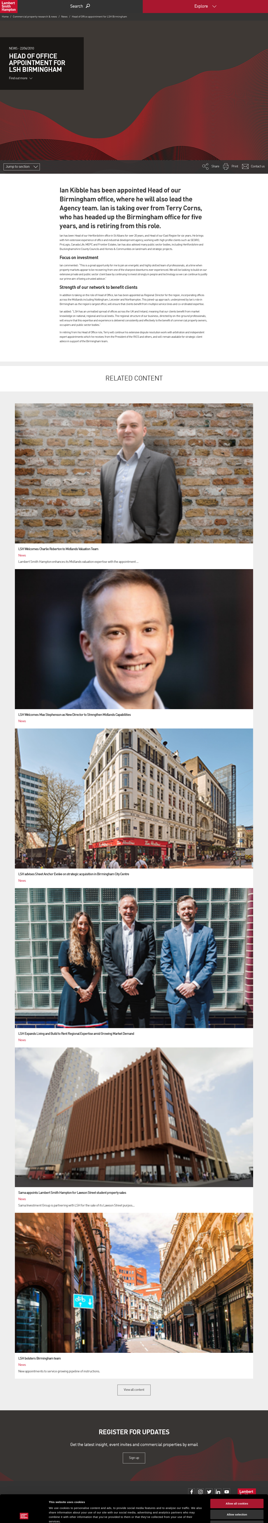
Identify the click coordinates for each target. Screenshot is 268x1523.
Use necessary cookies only (237, 1499)
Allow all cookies (237, 1477)
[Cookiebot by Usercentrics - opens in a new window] (24, 1516)
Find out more (20, 78)
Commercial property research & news (35, 16)
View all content (134, 1390)
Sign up (134, 1458)
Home (5, 16)
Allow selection (237, 1488)
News (64, 16)
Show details (195, 1515)
